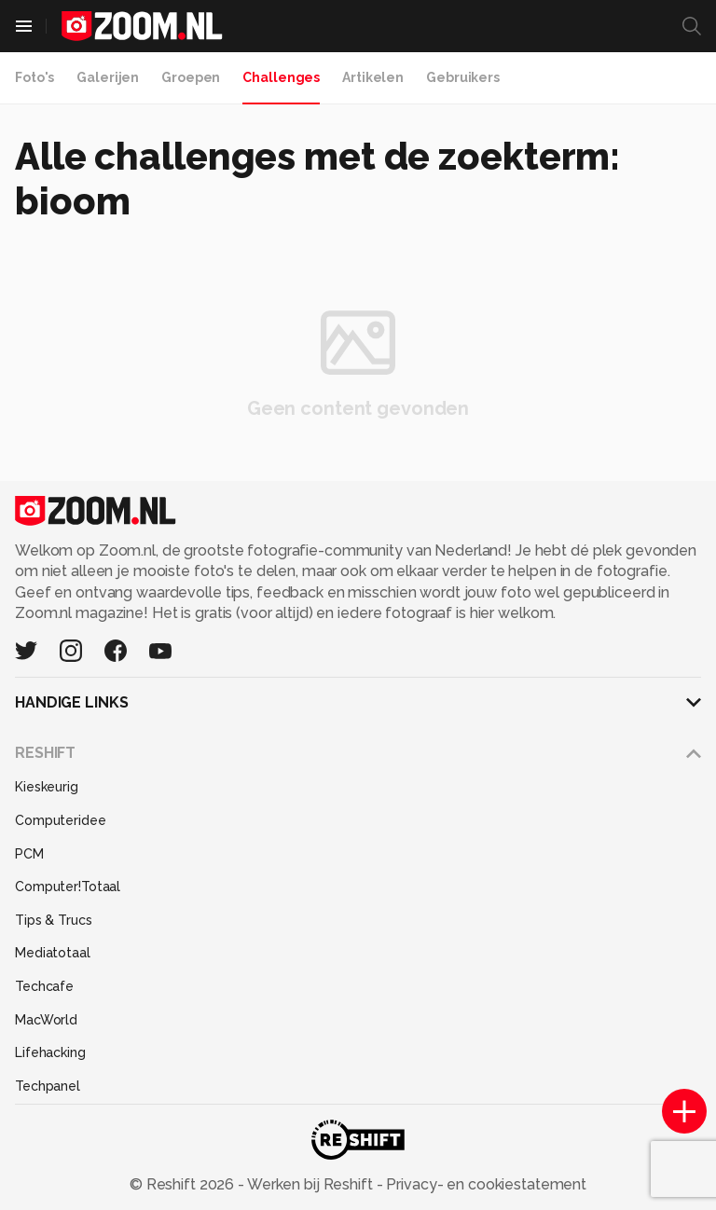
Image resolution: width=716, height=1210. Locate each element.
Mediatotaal (52, 952)
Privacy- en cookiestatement (484, 1184)
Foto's (34, 77)
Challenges (281, 77)
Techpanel (47, 1086)
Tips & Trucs (53, 920)
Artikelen (373, 77)
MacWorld (46, 1019)
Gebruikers (463, 77)
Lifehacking (50, 1052)
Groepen (190, 77)
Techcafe (44, 986)
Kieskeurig (46, 786)
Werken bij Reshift (310, 1184)
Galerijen (107, 77)
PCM (29, 853)
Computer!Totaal (67, 886)
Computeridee (60, 820)
